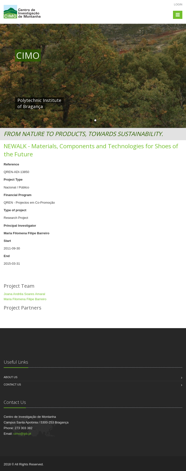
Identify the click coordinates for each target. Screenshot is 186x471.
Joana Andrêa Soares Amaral (24, 294)
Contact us (12, 384)
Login (178, 4)
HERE (117, 100)
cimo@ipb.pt (22, 433)
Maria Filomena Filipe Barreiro (25, 299)
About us (10, 377)
